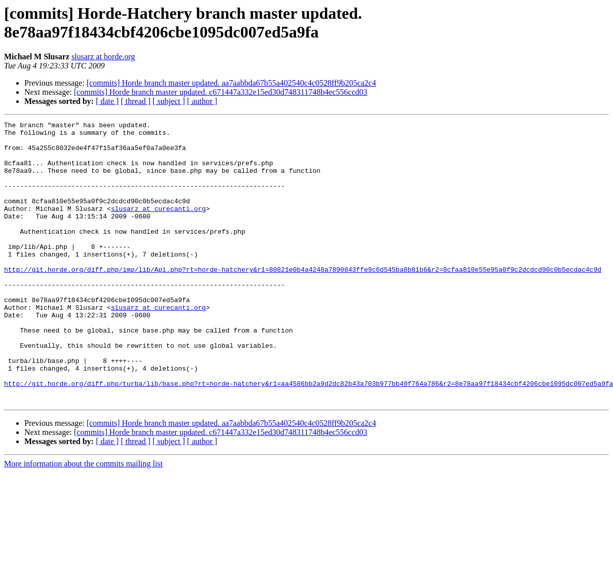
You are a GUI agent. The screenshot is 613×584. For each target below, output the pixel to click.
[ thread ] (136, 101)
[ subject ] (169, 101)
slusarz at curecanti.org (158, 226)
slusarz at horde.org (103, 56)
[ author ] (202, 101)
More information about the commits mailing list (83, 520)
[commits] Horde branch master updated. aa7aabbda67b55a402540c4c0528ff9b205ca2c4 (231, 83)
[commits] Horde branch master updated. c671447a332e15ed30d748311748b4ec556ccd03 (221, 92)
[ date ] (107, 101)
